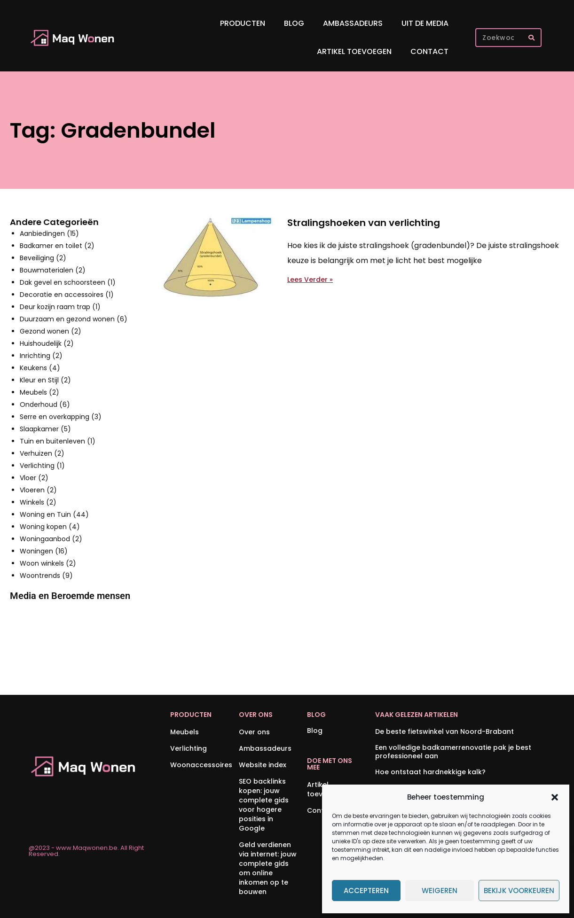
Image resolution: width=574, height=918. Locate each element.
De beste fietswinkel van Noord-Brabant (444, 731)
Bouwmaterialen (53, 270)
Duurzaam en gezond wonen (73, 319)
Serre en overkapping (61, 416)
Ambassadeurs (353, 23)
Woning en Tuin (54, 514)
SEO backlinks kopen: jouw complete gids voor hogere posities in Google (264, 805)
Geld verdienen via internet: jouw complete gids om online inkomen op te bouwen (268, 868)
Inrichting (41, 355)
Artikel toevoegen (354, 51)
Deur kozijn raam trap (60, 306)
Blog (294, 23)
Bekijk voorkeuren (519, 890)
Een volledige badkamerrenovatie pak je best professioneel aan (453, 752)
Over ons (254, 732)
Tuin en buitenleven (57, 441)
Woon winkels (48, 563)
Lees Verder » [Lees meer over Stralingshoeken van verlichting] (310, 279)
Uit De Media (424, 23)
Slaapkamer (45, 429)
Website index (262, 765)
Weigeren (439, 890)
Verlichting (42, 465)
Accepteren (366, 890)
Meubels (39, 392)
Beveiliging (43, 258)
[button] (554, 797)
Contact (429, 51)
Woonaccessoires (199, 765)
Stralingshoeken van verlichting (363, 222)
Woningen (44, 551)
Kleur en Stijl (45, 380)
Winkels (38, 502)
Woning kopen (50, 526)
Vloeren (38, 490)
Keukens (40, 368)
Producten (242, 23)
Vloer (34, 477)
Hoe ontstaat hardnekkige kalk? (430, 772)
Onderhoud (45, 404)
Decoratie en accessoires (67, 294)
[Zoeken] (531, 37)
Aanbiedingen (49, 233)
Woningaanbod (51, 539)
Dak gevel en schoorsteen (68, 282)
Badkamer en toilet (57, 245)
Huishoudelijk (47, 343)
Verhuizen (42, 453)
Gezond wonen (50, 331)
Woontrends (46, 575)
